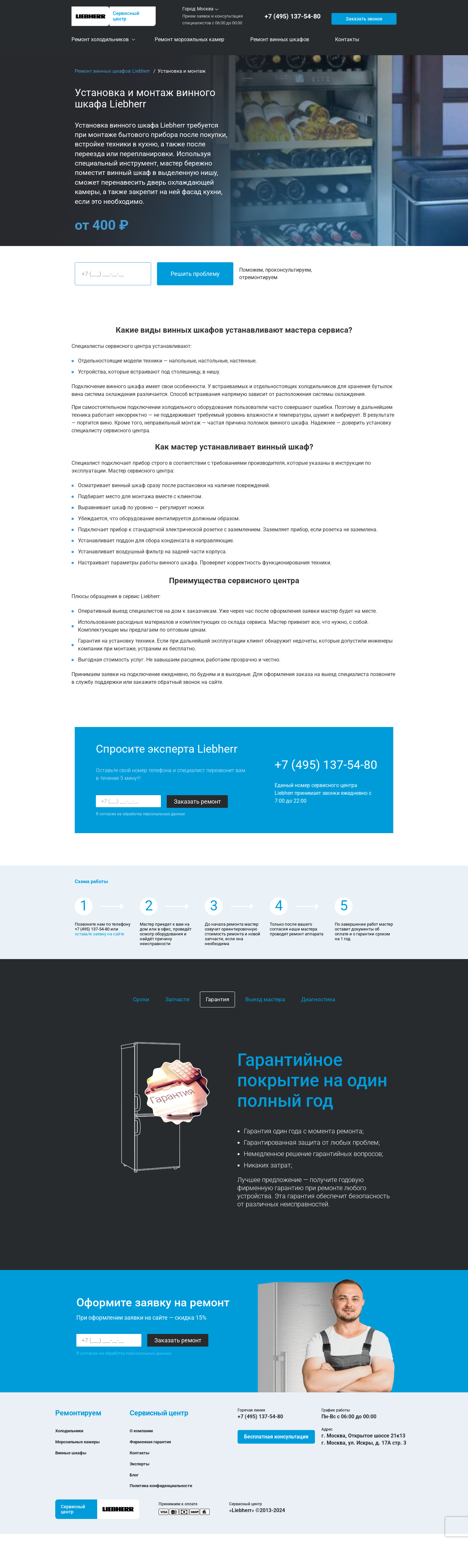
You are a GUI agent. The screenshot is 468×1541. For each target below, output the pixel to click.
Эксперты (142, 1464)
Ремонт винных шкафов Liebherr (113, 71)
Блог (135, 1475)
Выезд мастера (265, 999)
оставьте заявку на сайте (99, 933)
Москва (205, 8)
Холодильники (73, 1430)
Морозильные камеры (83, 1441)
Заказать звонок (363, 16)
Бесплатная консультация (276, 1437)
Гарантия (217, 999)
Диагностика (318, 999)
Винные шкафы (74, 1452)
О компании (144, 1430)
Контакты (142, 1452)
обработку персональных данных (154, 814)
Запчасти (177, 999)
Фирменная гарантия (156, 1441)
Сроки (141, 999)
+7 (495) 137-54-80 (293, 16)
